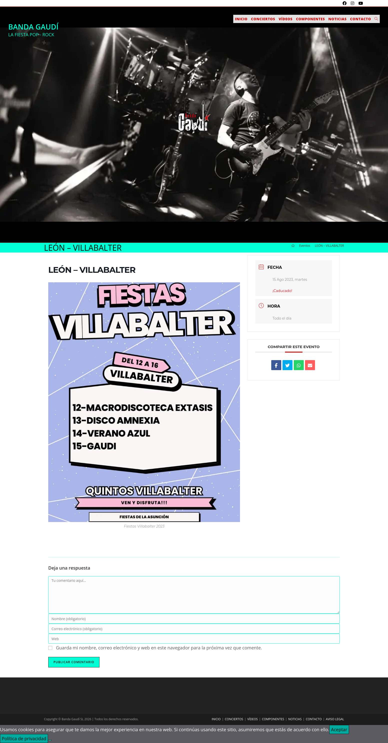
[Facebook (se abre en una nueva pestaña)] (345, 3)
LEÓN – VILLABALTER (329, 245)
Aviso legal (335, 719)
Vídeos (252, 719)
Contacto (314, 719)
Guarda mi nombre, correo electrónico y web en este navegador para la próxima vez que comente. (159, 648)
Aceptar (339, 729)
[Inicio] (293, 245)
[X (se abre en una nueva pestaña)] (339, 3)
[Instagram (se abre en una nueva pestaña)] (353, 3)
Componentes (273, 719)
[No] (50, 740)
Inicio (216, 719)
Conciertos (234, 719)
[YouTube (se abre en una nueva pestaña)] (360, 3)
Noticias (295, 719)
